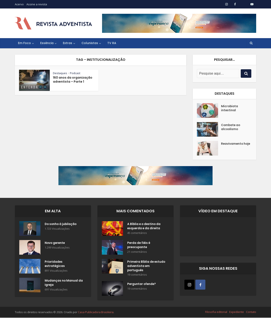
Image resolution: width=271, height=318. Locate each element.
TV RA (111, 43)
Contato (251, 312)
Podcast (75, 73)
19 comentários (137, 275)
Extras (67, 43)
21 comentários (137, 252)
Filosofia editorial (216, 312)
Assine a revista (36, 4)
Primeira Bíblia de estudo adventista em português (144, 266)
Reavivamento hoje (232, 146)
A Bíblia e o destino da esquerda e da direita (144, 226)
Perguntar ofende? (142, 285)
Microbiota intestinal (230, 108)
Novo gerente (55, 243)
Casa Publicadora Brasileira (95, 312)
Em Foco (24, 43)
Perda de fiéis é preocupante (139, 245)
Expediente (236, 312)
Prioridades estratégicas (55, 264)
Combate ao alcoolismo (231, 127)
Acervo (19, 4)
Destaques (60, 73)
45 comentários (137, 233)
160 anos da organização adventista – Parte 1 (72, 79)
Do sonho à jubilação (61, 224)
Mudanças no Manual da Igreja (61, 283)
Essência (47, 43)
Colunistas (90, 43)
